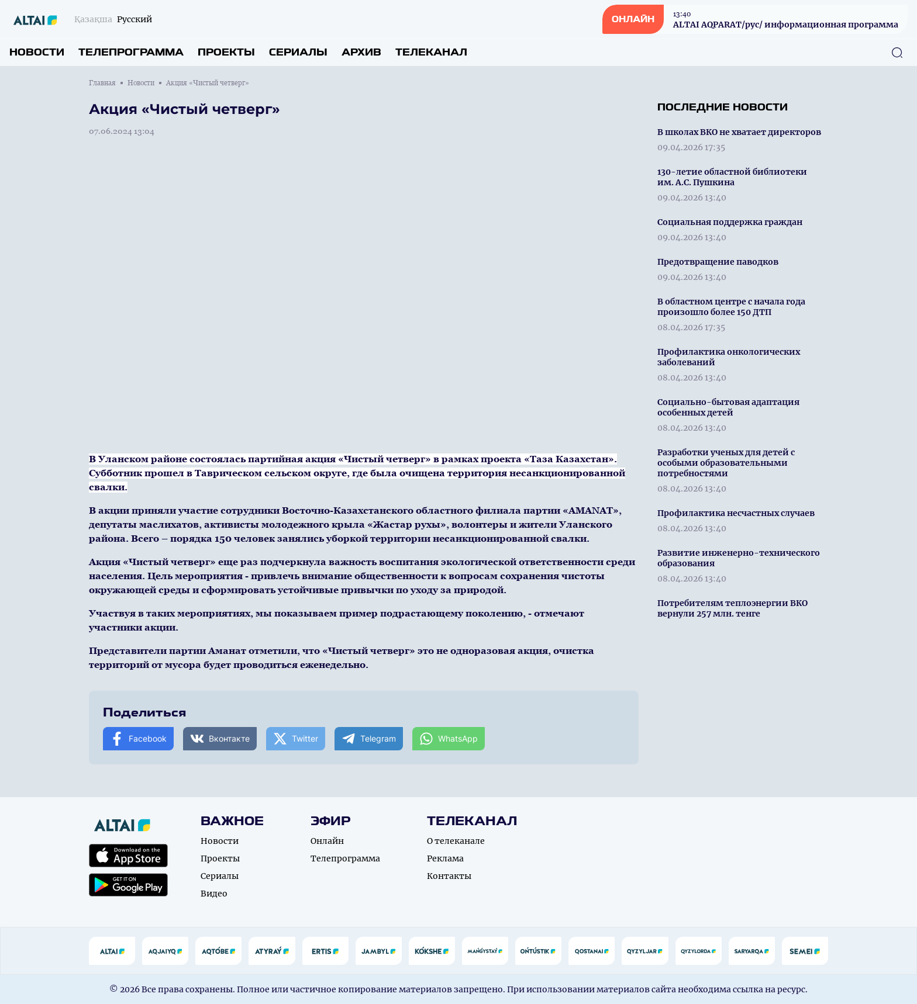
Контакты (449, 876)
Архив (361, 52)
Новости (36, 52)
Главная (102, 83)
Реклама (445, 858)
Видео (214, 893)
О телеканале (456, 841)
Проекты (226, 52)
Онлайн (327, 841)
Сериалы (298, 52)
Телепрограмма (131, 52)
